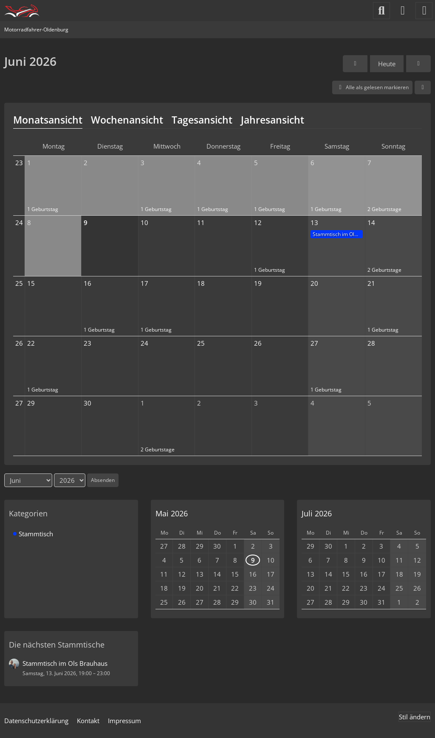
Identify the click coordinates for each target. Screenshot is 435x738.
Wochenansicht (127, 120)
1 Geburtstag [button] (42, 209)
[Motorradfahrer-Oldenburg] (22, 10)
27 (19, 403)
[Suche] (381, 10)
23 (19, 162)
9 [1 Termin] (253, 560)
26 (19, 343)
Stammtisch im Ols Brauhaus (337, 234)
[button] (423, 87)
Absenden (103, 480)
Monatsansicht (47, 120)
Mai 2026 (171, 513)
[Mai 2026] (355, 63)
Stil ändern (414, 717)
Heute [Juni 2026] (386, 63)
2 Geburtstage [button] (384, 209)
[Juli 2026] (418, 63)
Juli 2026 (317, 513)
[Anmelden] (402, 10)
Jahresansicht (272, 120)
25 (19, 283)
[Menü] (423, 10)
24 (19, 222)
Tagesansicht (202, 120)
